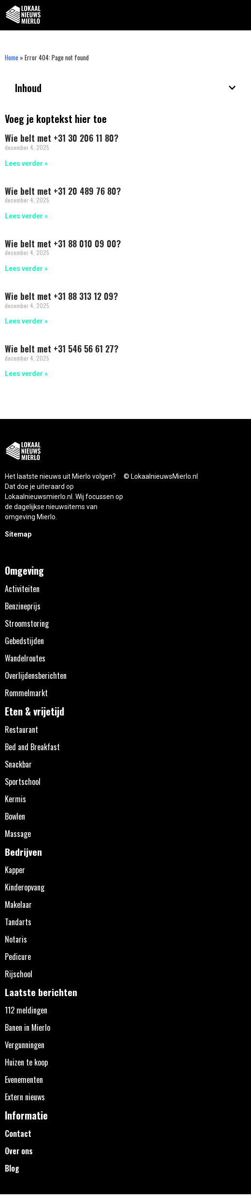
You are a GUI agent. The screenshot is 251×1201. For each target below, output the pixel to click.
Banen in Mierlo (27, 1027)
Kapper (15, 870)
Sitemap (18, 534)
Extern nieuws (25, 1097)
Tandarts (18, 922)
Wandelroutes (25, 658)
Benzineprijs (23, 606)
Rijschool (18, 974)
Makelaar (18, 904)
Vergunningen (24, 1045)
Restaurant (21, 729)
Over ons (19, 1151)
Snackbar (18, 764)
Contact (18, 1133)
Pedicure (18, 956)
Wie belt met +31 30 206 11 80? (61, 138)
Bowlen (15, 816)
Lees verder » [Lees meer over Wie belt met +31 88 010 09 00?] (26, 268)
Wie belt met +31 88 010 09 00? (63, 243)
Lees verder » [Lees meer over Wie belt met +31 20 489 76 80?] (26, 216)
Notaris (16, 939)
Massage (18, 833)
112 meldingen (26, 1010)
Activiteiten (22, 588)
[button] (238, 15)
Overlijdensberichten (36, 675)
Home (11, 57)
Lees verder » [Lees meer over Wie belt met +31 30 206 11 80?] (26, 163)
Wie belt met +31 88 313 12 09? (61, 296)
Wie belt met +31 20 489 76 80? (63, 191)
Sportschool (23, 781)
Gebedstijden (24, 641)
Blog (12, 1168)
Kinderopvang (24, 887)
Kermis (15, 799)
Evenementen (24, 1079)
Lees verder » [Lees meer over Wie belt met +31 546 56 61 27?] (26, 374)
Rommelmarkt (26, 693)
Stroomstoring (27, 623)
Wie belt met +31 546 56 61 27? (61, 348)
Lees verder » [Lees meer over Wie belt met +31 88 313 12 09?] (26, 321)
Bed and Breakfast (32, 747)
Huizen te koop (26, 1062)
